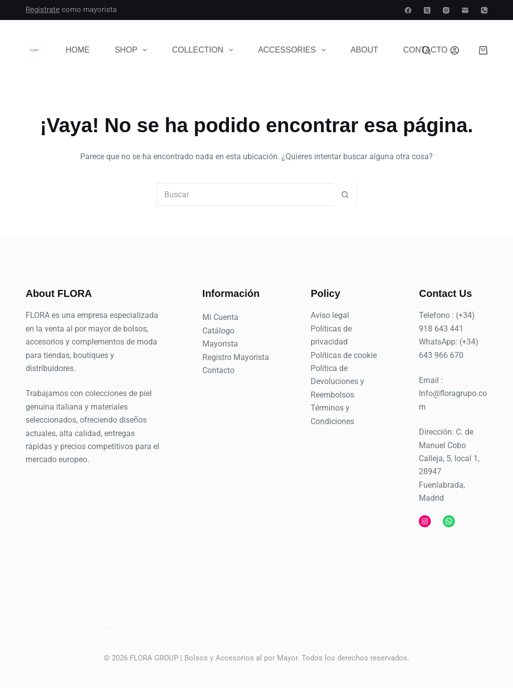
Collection (204, 50)
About (364, 50)
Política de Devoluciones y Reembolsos (337, 382)
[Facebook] (408, 10)
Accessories (294, 50)
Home (78, 50)
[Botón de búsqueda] (345, 194)
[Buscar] (426, 50)
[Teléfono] (484, 10)
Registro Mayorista (235, 357)
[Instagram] (446, 10)
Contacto (218, 370)
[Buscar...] (245, 194)
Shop (133, 50)
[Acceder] (454, 50)
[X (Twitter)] (427, 10)
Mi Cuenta (220, 317)
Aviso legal (330, 315)
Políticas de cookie (344, 355)
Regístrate (43, 9)
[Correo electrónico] (465, 10)
